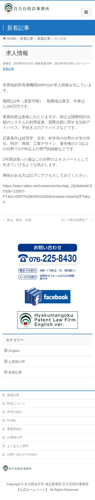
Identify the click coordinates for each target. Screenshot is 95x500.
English (14, 351)
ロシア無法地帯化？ (76, 220)
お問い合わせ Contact (22, 454)
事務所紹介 (14, 429)
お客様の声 (17, 362)
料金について (16, 403)
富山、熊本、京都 (17, 220)
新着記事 (8, 68)
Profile (11, 420)
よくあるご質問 (17, 446)
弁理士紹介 (14, 412)
